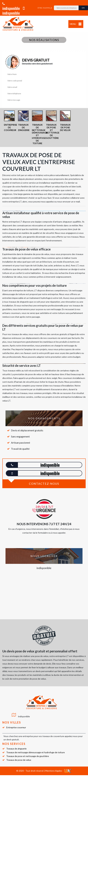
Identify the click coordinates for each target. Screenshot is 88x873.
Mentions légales (53, 770)
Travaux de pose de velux (18, 760)
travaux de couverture (53, 736)
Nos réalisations (44, 40)
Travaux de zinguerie (16, 748)
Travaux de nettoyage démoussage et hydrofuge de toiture (35, 752)
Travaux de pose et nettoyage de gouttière (27, 756)
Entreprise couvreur (16, 727)
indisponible (11, 6)
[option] (9, 120)
